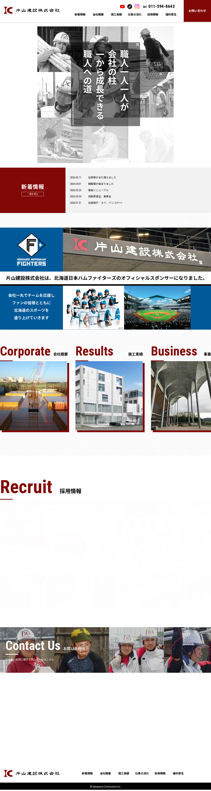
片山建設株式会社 (32, 10)
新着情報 (80, 14)
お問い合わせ (197, 11)
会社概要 (98, 14)
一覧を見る (32, 195)
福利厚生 (171, 14)
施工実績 (116, 14)
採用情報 (152, 14)
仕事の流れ (135, 14)
